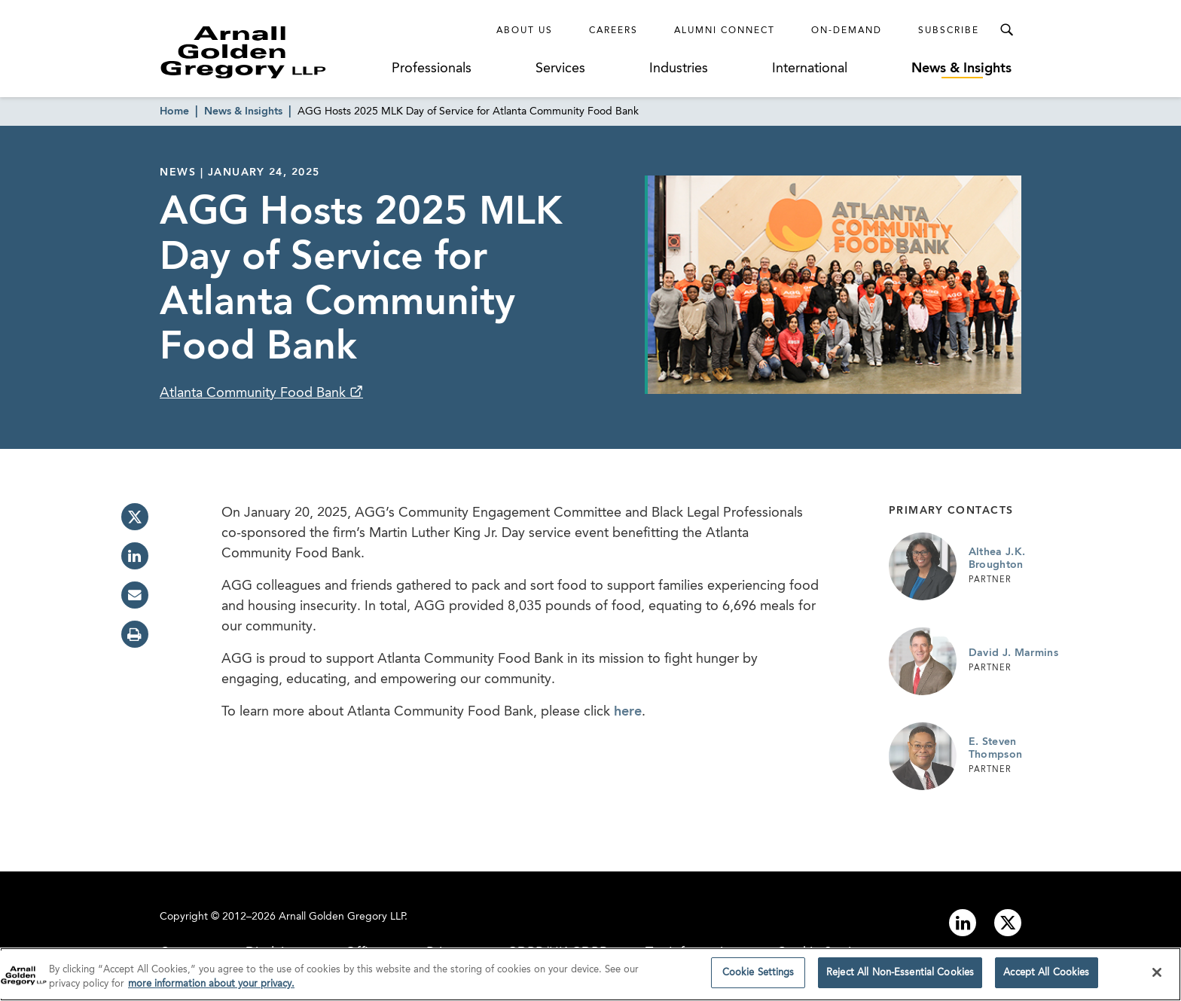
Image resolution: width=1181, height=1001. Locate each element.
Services (560, 68)
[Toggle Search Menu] (1006, 30)
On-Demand (846, 30)
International (809, 68)
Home (174, 111)
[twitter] (134, 516)
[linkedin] (134, 555)
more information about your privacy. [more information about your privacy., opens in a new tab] (211, 988)
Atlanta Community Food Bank (254, 393)
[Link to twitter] (1007, 922)
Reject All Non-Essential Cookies (900, 977)
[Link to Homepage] (271, 52)
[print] (134, 634)
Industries (678, 68)
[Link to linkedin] (962, 922)
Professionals (431, 68)
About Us (524, 30)
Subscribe (948, 30)
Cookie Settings (758, 977)
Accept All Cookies (1046, 977)
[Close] (1156, 976)
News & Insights (961, 68)
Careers (613, 30)
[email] (134, 595)
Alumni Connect (724, 30)
